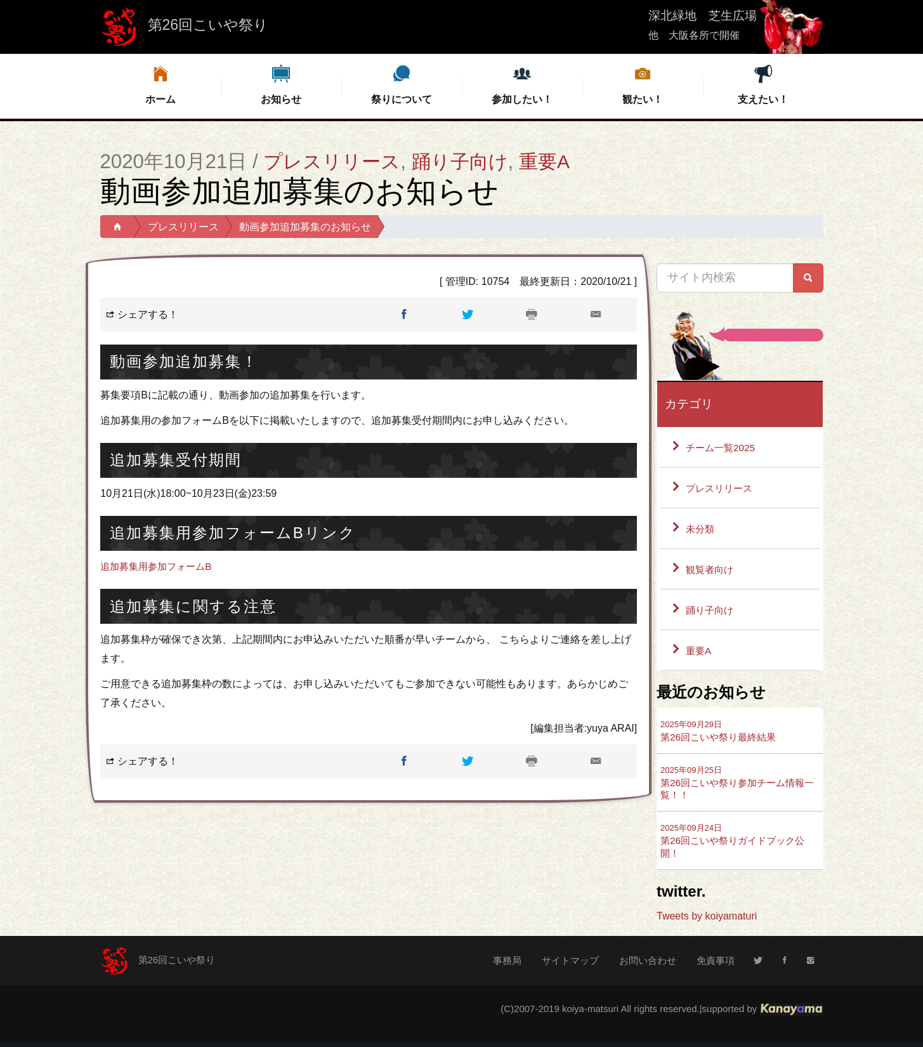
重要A (553, 161)
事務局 (507, 964)
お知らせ (281, 84)
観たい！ (642, 84)
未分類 (701, 529)
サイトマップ (570, 964)
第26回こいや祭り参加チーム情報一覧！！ (737, 784)
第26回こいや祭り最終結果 (721, 731)
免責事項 (716, 964)
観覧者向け (711, 569)
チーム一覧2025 (722, 447)
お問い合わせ (647, 964)
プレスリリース (334, 161)
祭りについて (401, 84)
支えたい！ (763, 84)
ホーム (160, 84)
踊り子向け (466, 161)
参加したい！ (522, 84)
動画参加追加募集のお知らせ (305, 226)
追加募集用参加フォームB (159, 566)
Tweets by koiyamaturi (707, 919)
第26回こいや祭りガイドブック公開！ (737, 844)
